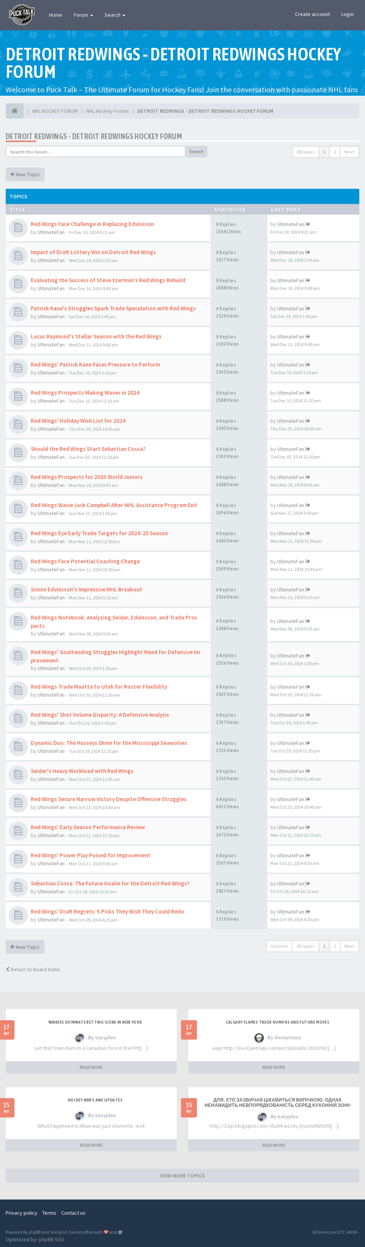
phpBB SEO (51, 1239)
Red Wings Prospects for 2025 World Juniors (87, 476)
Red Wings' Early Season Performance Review (88, 827)
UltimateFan (51, 232)
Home (55, 14)
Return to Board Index (33, 969)
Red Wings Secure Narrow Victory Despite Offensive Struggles (109, 799)
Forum (83, 14)
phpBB (34, 1232)
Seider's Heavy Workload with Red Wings (82, 770)
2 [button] (335, 152)
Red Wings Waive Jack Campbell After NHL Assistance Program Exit (114, 505)
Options (279, 946)
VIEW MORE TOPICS (182, 1175)
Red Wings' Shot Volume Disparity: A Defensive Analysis (100, 714)
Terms (49, 1212)
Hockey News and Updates (95, 1100)
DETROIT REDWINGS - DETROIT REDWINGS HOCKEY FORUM (94, 136)
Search (115, 14)
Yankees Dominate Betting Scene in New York (95, 1022)
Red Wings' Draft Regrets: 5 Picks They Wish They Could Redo (107, 911)
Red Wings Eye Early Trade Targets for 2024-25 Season (99, 533)
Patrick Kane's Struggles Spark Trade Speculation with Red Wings (113, 308)
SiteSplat (58, 1232)
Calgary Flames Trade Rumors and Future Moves (278, 1022)
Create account (312, 14)
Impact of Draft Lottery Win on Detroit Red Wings (93, 252)
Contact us (73, 1212)
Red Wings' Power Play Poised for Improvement (91, 855)
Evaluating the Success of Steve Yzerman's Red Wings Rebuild (108, 280)
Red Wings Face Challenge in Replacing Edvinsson (92, 224)
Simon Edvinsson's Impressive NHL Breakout (86, 589)
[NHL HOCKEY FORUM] (15, 111)
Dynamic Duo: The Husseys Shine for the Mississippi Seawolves (109, 742)
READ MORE (91, 1067)
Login (347, 14)
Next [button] (349, 152)
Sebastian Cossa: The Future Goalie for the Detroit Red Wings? (110, 883)
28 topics (305, 152)
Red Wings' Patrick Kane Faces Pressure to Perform (95, 364)
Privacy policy (21, 1212)
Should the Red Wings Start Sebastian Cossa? (88, 448)
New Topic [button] (25, 174)
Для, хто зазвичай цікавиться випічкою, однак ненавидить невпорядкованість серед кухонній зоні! (278, 1102)
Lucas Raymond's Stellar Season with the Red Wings (96, 336)
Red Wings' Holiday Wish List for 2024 (78, 420)
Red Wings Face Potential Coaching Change (85, 561)
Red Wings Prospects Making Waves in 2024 (85, 392)
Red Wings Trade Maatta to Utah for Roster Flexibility (99, 686)
